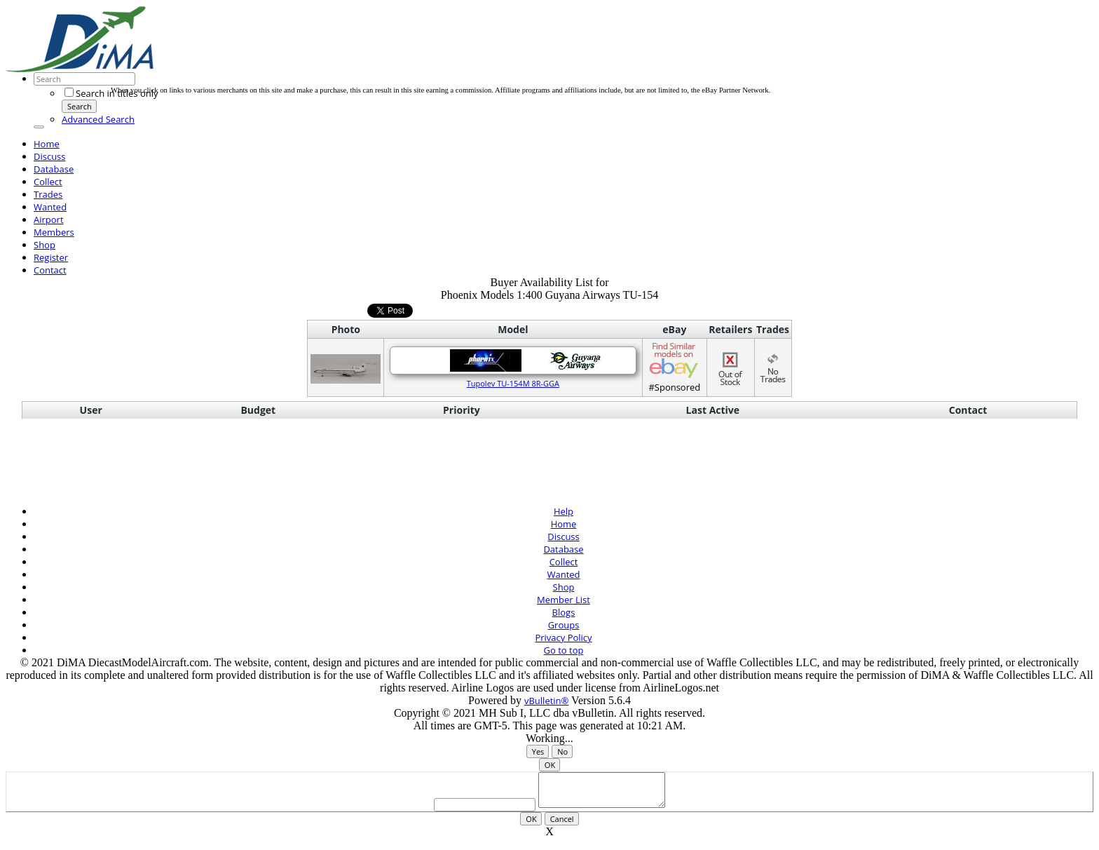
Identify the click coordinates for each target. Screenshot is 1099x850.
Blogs (563, 612)
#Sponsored (675, 367)
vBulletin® (546, 700)
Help (563, 511)
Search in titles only (111, 93)
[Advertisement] (366, 54)
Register (51, 257)
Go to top (564, 650)
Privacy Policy (563, 637)
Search (79, 106)
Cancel (562, 825)
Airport (49, 219)
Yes (538, 751)
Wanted (50, 207)
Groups (564, 625)
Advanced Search (98, 119)
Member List (563, 599)
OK (550, 765)
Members (54, 232)
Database (54, 169)
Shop (44, 244)
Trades (48, 194)
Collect (48, 181)
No (562, 751)
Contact (50, 270)
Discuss (50, 156)
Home (47, 143)
